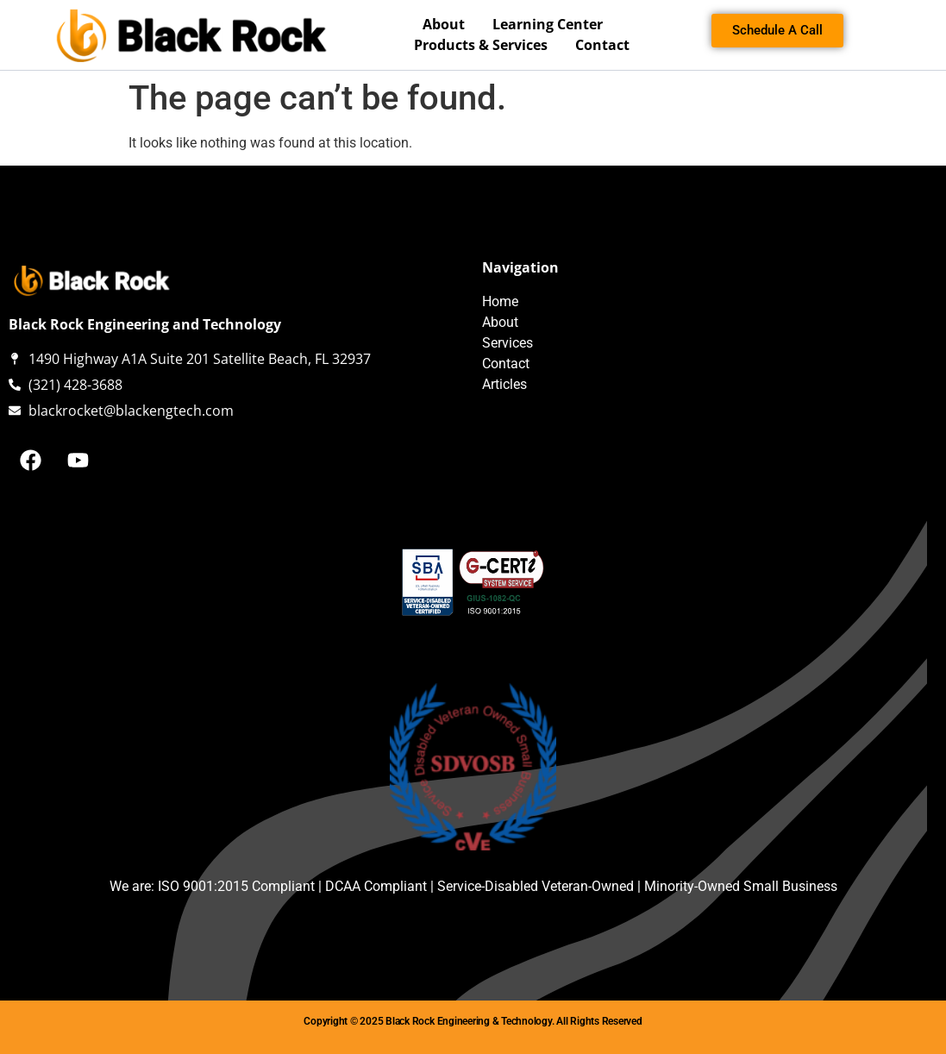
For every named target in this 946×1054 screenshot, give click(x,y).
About (448, 24)
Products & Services (485, 44)
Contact (602, 44)
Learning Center (547, 24)
